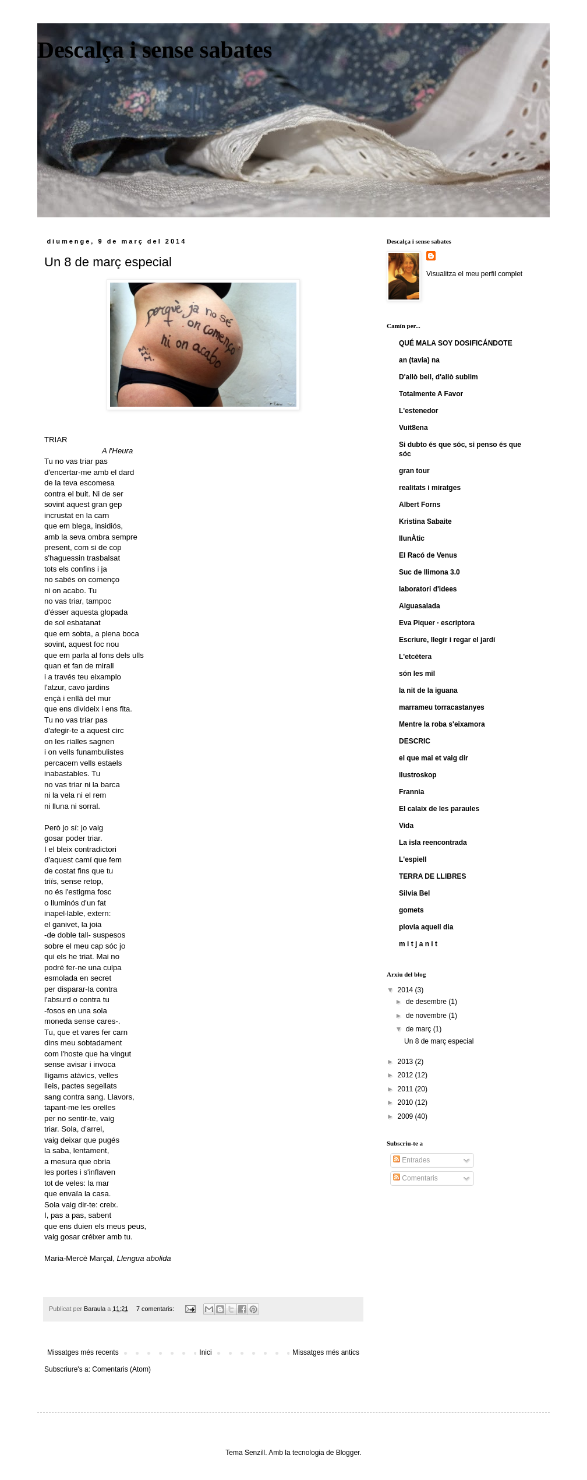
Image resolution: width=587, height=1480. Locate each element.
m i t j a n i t (418, 944)
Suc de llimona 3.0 (429, 572)
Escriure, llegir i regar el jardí (447, 640)
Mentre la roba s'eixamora (442, 724)
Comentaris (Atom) (121, 1369)
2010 (406, 1102)
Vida (406, 826)
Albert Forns (419, 505)
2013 (406, 1062)
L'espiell (413, 859)
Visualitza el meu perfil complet (474, 274)
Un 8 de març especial (108, 262)
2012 (406, 1075)
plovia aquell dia (426, 927)
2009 (406, 1116)
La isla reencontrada (433, 842)
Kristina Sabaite (425, 521)
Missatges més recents (83, 1352)
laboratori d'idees (428, 589)
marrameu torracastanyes (442, 707)
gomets (411, 910)
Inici (205, 1352)
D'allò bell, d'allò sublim (438, 377)
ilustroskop (418, 775)
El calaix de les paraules (439, 809)
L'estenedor (419, 411)
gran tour (414, 471)
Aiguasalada (419, 606)
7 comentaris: (156, 1308)
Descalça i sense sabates (154, 50)
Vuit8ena (413, 428)
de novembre (427, 1016)
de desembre (427, 1002)
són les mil (417, 673)
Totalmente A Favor (431, 394)
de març (419, 1029)
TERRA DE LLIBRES (432, 876)
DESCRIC (414, 741)
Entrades (411, 1160)
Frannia (411, 792)
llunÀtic (412, 538)
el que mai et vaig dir (433, 758)
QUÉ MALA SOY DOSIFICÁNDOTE (455, 343)
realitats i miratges (430, 488)
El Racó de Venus (428, 555)
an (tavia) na (419, 360)
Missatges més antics (325, 1352)
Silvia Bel (414, 893)
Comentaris (415, 1178)
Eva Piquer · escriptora (437, 623)
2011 (406, 1089)
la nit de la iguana (428, 690)
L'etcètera (415, 657)
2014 (406, 990)
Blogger (348, 1453)
